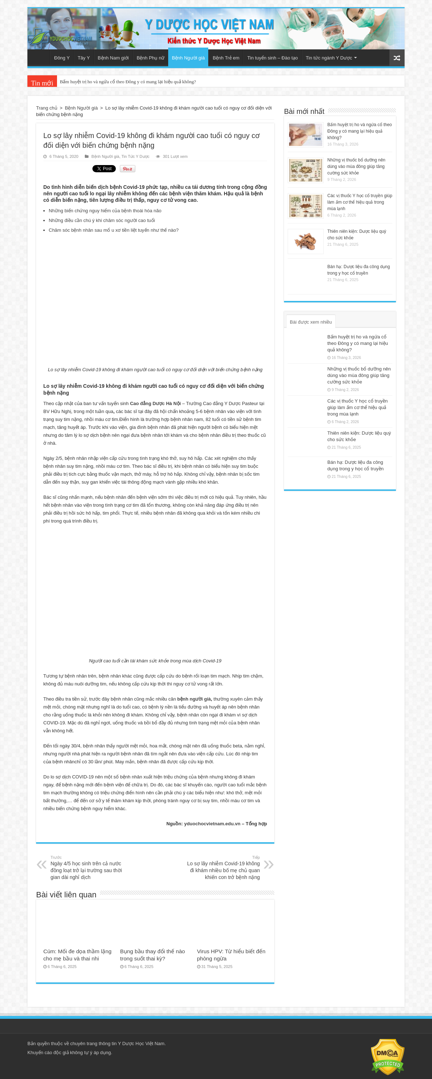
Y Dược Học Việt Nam (141, 1043)
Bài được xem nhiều (311, 322)
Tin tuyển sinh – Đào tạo (272, 58)
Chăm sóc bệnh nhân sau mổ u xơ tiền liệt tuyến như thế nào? (114, 230)
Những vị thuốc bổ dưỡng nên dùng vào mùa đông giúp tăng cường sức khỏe (356, 166)
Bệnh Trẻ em (226, 58)
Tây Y (84, 58)
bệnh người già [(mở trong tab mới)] (194, 699)
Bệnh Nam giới (113, 58)
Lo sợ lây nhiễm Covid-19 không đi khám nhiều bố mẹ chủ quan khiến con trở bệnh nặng (223, 867)
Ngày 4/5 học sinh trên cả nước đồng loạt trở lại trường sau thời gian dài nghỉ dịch (88, 867)
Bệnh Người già (188, 58)
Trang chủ (40, 57)
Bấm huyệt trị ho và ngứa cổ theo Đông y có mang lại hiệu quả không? (128, 81)
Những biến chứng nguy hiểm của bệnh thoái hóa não (105, 210)
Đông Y (62, 58)
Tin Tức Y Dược (135, 156)
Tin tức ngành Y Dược (329, 58)
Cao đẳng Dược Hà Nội (155, 403)
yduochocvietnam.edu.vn (212, 823)
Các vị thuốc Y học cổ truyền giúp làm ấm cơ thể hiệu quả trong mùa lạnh (359, 202)
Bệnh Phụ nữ (151, 58)
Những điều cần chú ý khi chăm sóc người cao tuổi (102, 220)
